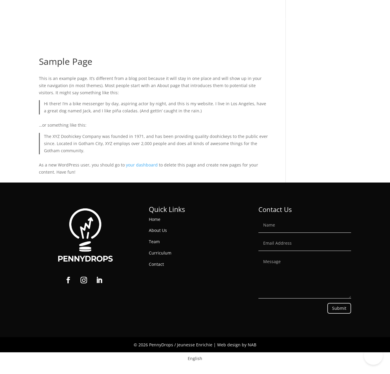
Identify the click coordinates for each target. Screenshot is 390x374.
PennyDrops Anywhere (328, 20)
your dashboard (142, 165)
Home (144, 20)
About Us (168, 20)
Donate (371, 20)
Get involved (245, 20)
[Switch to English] (195, 358)
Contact (284, 20)
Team (154, 241)
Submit (339, 308)
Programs (205, 20)
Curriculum (160, 253)
